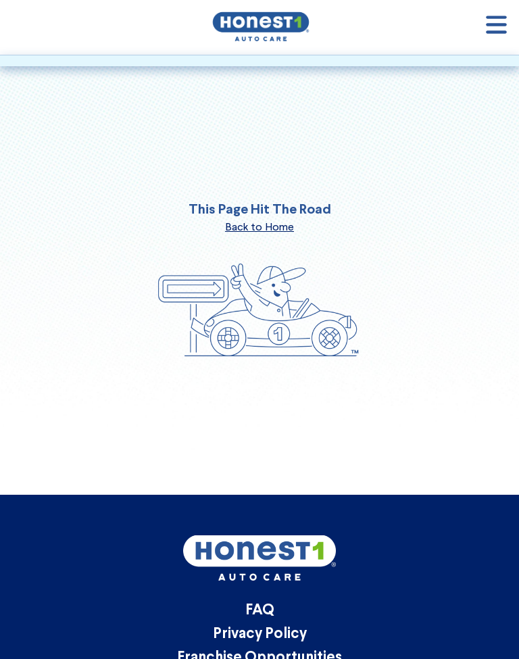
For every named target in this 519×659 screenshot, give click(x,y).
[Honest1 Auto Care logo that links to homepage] (261, 25)
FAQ (259, 611)
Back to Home (259, 227)
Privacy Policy (260, 634)
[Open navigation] (496, 27)
